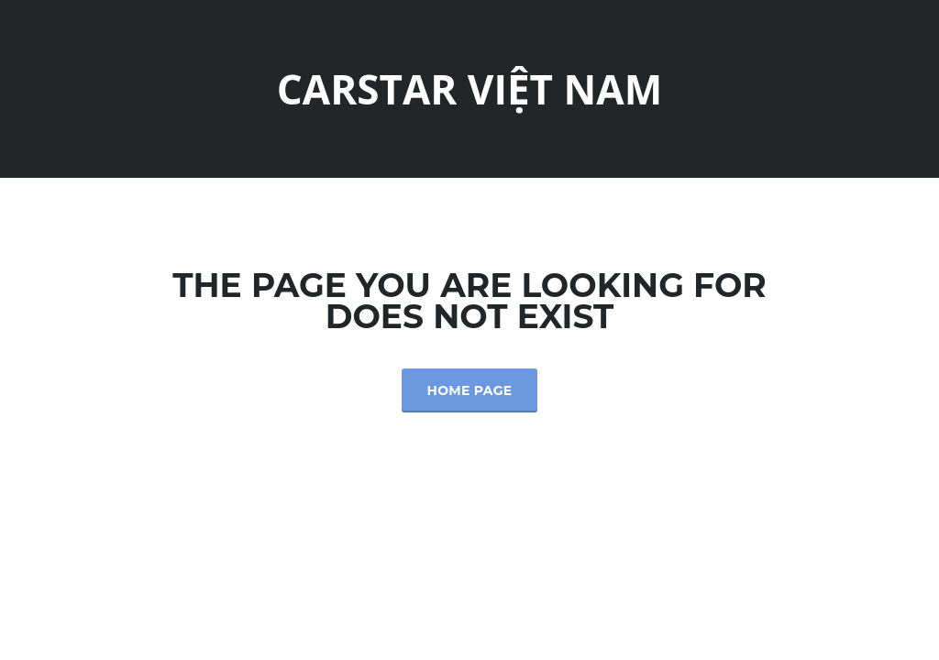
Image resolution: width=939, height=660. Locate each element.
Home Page (470, 390)
